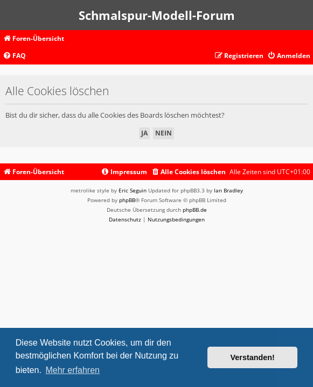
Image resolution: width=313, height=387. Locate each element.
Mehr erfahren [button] (72, 370)
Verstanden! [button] (253, 357)
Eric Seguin (133, 190)
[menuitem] (14, 56)
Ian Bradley (228, 190)
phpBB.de (195, 209)
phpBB (127, 200)
